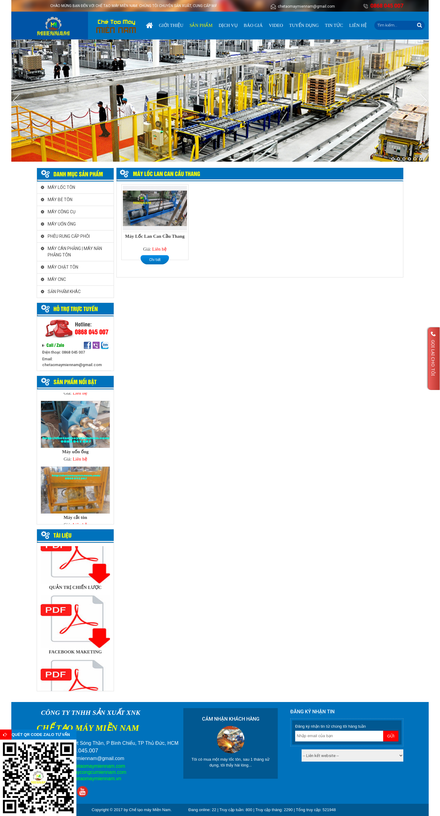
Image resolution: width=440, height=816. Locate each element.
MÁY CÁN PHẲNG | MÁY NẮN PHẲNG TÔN (75, 251)
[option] (75, 433)
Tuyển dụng (304, 25)
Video (276, 25)
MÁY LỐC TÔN (61, 187)
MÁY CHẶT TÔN (63, 267)
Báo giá (253, 25)
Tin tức (334, 25)
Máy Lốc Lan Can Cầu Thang (155, 236)
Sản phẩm (200, 25)
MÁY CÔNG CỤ (61, 211)
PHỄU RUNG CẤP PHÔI (69, 236)
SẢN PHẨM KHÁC (64, 291)
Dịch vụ (228, 25)
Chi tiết (155, 260)
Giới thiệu (171, 25)
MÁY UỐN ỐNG (62, 224)
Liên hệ (358, 25)
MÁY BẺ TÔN (60, 199)
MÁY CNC (57, 279)
